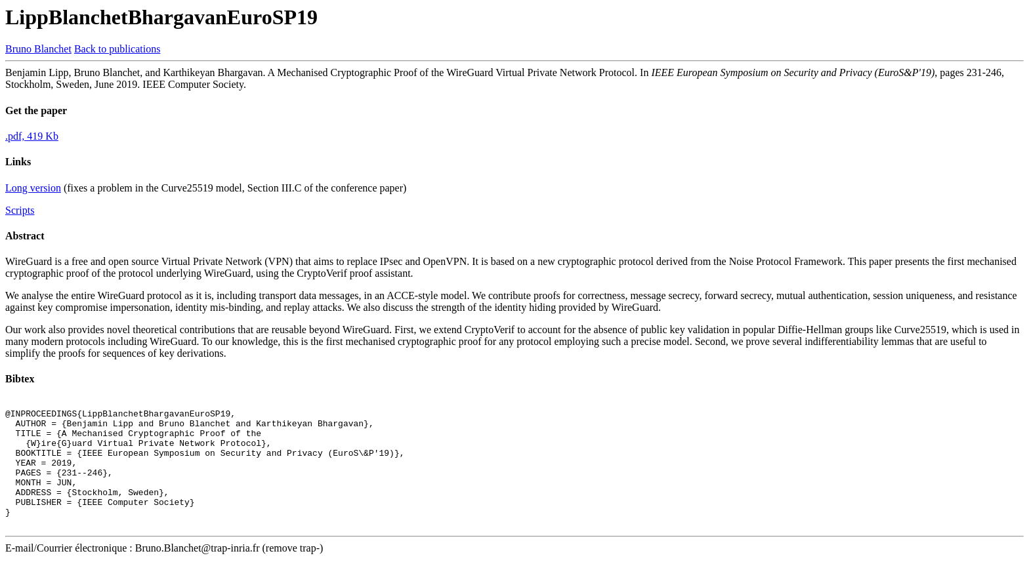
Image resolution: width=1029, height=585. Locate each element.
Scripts (19, 210)
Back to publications (117, 48)
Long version (33, 187)
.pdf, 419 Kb (31, 136)
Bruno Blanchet (38, 48)
